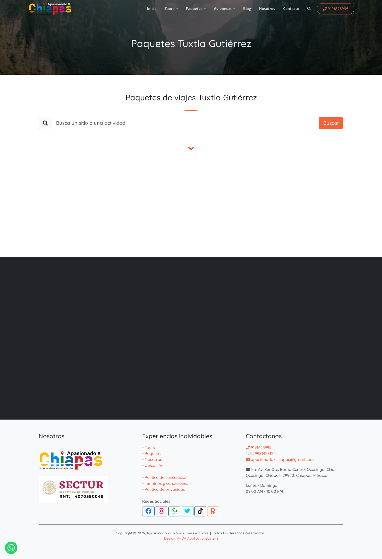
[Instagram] (161, 511)
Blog (247, 8)
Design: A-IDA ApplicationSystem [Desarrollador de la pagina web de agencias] (191, 538)
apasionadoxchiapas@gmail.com (280, 459)
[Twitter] (187, 511)
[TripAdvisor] (212, 511)
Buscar (331, 123)
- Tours (148, 447)
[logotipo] (50, 9)
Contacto (291, 8)
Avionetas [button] (223, 8)
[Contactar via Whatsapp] (11, 548)
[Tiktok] (200, 511)
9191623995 (258, 447)
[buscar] (185, 123)
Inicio (151, 8)
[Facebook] (148, 511)
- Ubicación (152, 465)
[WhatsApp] (174, 511)
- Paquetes (152, 453)
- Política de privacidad (164, 489)
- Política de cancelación (165, 477)
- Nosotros (152, 459)
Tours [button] (170, 8)
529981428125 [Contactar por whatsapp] (261, 453)
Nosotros (267, 8)
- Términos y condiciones (165, 483)
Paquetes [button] (194, 8)
